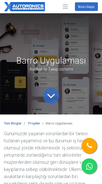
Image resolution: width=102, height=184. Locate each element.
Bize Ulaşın (86, 7)
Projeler (34, 123)
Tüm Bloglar (13, 123)
